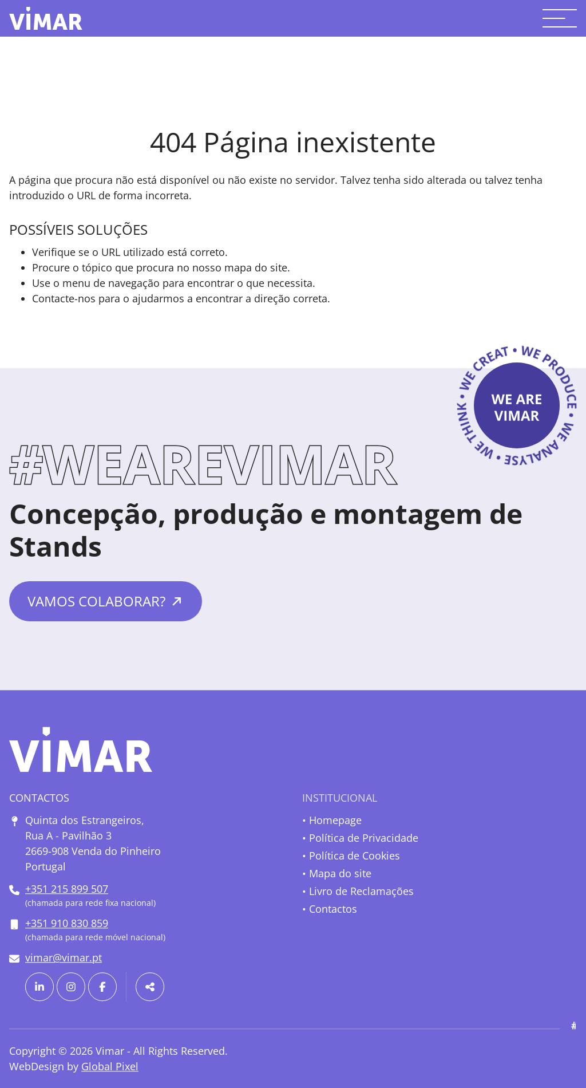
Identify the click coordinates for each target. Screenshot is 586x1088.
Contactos (333, 909)
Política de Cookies (354, 855)
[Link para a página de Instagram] (71, 986)
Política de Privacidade (363, 838)
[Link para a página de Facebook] (102, 986)
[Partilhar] (150, 986)
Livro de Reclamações (361, 891)
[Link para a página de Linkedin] (39, 986)
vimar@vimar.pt (63, 957)
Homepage (335, 820)
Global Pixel (109, 1066)
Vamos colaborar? (96, 601)
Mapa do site (340, 873)
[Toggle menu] (560, 18)
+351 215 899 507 (66, 889)
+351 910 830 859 (66, 923)
